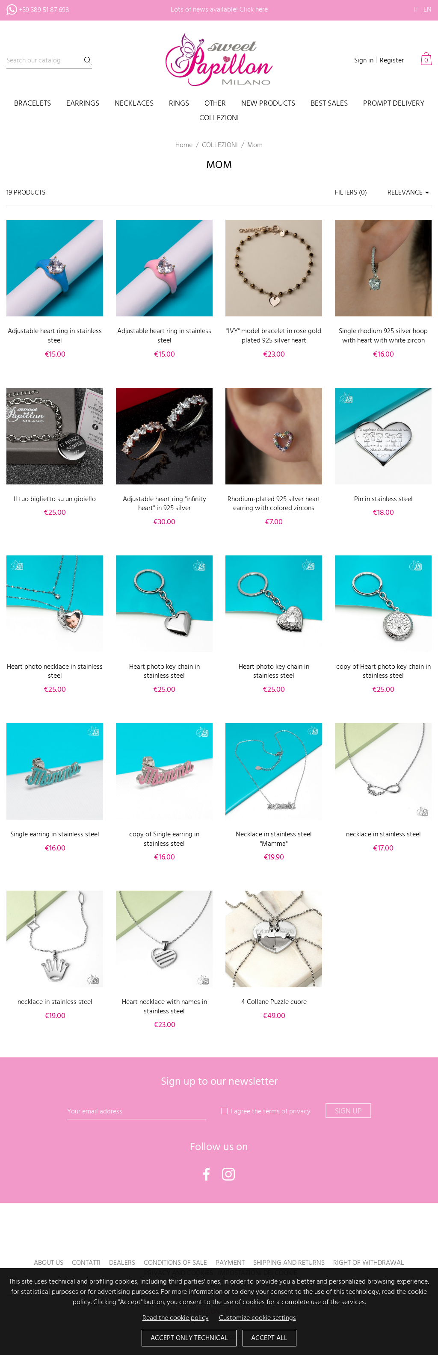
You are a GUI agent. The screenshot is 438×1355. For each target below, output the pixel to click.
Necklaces (134, 104)
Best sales (329, 104)
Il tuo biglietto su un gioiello (55, 499)
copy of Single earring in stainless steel (164, 839)
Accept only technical (189, 1338)
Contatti (86, 1263)
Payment (230, 1263)
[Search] (49, 60)
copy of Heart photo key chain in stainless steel (383, 671)
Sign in (363, 60)
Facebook (206, 1174)
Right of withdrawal (368, 1263)
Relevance (410, 192)
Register (392, 60)
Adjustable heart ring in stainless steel (55, 336)
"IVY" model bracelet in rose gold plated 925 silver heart (273, 336)
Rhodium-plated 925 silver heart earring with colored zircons (274, 504)
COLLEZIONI (219, 118)
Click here (254, 9)
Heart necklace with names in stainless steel (164, 1007)
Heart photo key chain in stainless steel (164, 671)
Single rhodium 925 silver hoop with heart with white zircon (383, 336)
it (416, 9)
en (427, 9)
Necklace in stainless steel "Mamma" (274, 839)
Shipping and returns (289, 1263)
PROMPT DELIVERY (393, 104)
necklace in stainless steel (383, 834)
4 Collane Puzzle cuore (274, 1002)
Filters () (351, 192)
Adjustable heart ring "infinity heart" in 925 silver (164, 504)
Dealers (122, 1263)
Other (215, 104)
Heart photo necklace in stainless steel (55, 671)
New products (268, 104)
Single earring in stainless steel (54, 834)
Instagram (228, 1174)
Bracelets (32, 104)
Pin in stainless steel (383, 499)
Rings (179, 104)
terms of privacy (287, 1111)
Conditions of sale (175, 1263)
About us (48, 1263)
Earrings (82, 104)
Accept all (270, 1338)
